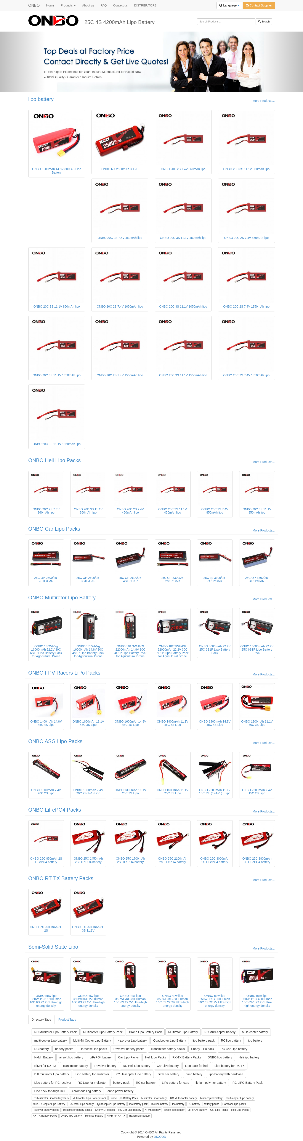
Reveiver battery (105, 1066)
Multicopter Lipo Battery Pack (102, 1032)
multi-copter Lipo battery (50, 1040)
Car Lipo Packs (128, 1057)
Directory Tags (41, 1019)
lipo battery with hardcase (226, 1074)
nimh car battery (168, 1074)
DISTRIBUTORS (145, 5)
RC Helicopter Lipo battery (133, 1074)
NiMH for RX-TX (45, 1066)
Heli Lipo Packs (155, 1057)
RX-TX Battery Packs (186, 1057)
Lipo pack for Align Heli (49, 1091)
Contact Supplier (259, 5)
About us (88, 5)
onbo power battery (120, 1091)
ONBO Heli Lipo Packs (54, 460)
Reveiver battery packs (128, 1049)
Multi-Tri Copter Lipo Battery (92, 1040)
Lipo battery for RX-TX (230, 1066)
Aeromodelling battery (86, 1091)
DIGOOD (160, 1136)
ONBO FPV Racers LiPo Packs (64, 673)
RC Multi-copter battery (220, 1032)
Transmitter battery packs (168, 1049)
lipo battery (41, 99)
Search (264, 21)
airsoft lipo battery (71, 1057)
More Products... (264, 100)
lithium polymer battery (211, 1082)
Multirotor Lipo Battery (183, 1032)
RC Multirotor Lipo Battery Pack (55, 1032)
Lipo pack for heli (196, 1066)
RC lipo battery (231, 1040)
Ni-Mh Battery (43, 1057)
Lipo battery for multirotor (92, 1074)
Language (229, 5)
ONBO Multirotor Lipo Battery (62, 597)
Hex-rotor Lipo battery (132, 1040)
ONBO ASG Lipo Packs (55, 741)
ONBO (34, 5)
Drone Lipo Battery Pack (145, 1032)
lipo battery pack (203, 1040)
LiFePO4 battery (101, 1057)
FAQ (104, 5)
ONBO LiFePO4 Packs (54, 810)
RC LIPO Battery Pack (247, 1082)
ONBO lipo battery (220, 1057)
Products (68, 5)
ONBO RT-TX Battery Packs (60, 878)
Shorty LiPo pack (202, 1049)
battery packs (64, 1049)
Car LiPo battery (168, 1066)
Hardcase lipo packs (93, 1049)
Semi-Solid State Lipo (53, 947)
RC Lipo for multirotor (92, 1082)
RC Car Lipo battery (234, 1049)
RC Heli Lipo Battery (136, 1066)
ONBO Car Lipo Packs (54, 529)
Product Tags (67, 1019)
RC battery (41, 1049)
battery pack (121, 1082)
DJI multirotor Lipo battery (51, 1074)
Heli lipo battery (249, 1057)
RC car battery (146, 1082)
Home (50, 5)
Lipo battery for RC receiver (52, 1082)
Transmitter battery (75, 1066)
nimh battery (194, 1074)
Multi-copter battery (255, 1032)
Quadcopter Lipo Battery (169, 1040)
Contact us (120, 5)
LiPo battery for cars (175, 1082)
